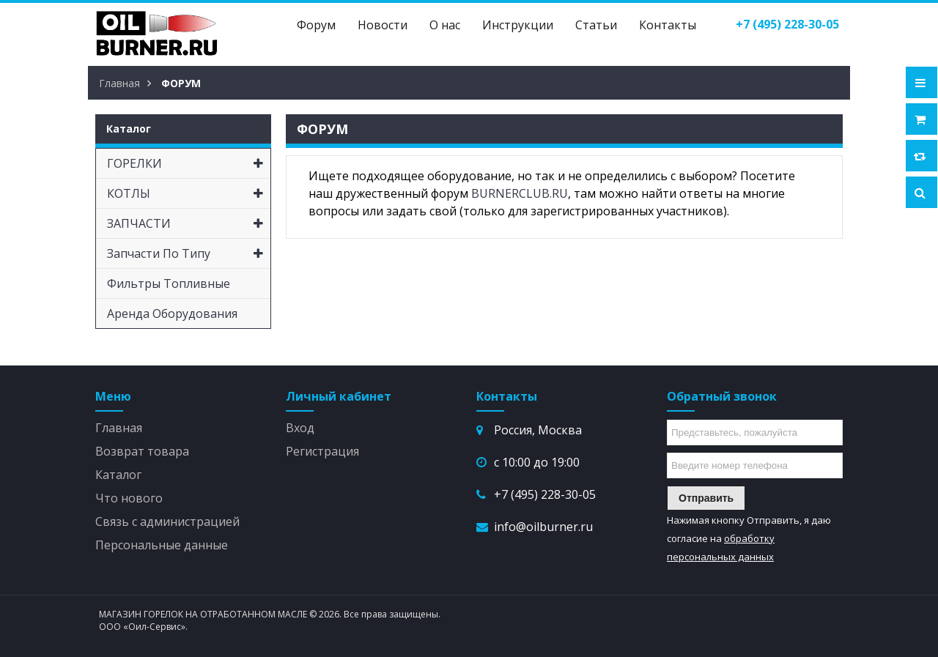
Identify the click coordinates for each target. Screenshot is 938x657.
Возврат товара (142, 451)
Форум (316, 25)
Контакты (667, 25)
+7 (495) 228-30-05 (545, 494)
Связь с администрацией (167, 521)
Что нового (129, 498)
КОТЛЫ (188, 193)
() (787, 24)
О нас (444, 25)
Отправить (706, 498)
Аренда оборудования (172, 313)
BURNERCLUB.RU (519, 193)
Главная (118, 428)
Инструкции (517, 25)
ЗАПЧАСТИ (188, 223)
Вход (300, 428)
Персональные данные (161, 545)
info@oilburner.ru (543, 527)
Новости (382, 25)
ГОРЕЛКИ (188, 163)
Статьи (596, 25)
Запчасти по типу (188, 253)
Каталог (118, 475)
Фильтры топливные (168, 283)
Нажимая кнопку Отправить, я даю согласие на (749, 538)
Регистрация (322, 451)
